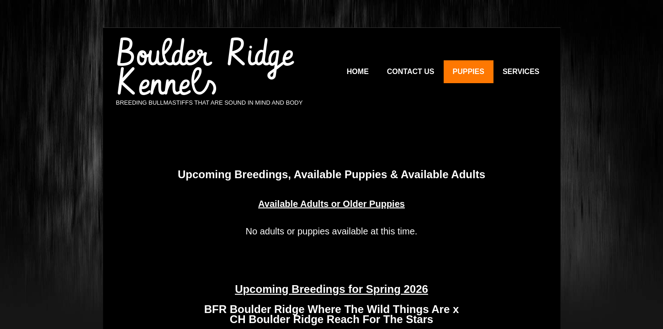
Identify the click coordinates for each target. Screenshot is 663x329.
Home (358, 71)
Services (521, 71)
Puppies (468, 71)
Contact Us (411, 71)
